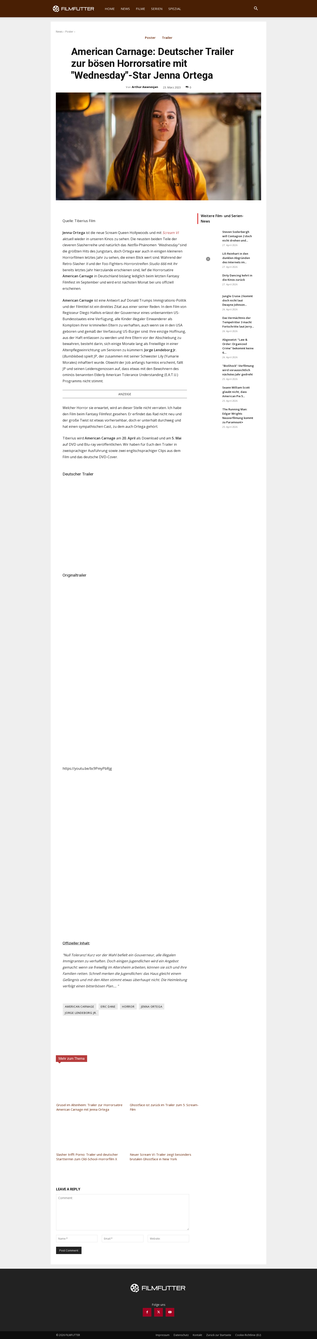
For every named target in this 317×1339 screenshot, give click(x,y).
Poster (69, 31)
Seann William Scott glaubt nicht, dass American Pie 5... (236, 392)
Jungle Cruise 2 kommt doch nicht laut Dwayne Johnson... (237, 300)
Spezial (174, 8)
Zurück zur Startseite (218, 1335)
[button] (256, 9)
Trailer (167, 38)
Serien (156, 8)
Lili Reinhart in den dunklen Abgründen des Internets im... (236, 258)
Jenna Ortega (151, 1006)
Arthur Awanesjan (145, 87)
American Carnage (79, 1006)
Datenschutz (181, 1335)
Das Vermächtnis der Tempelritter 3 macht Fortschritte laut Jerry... (238, 322)
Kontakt (197, 1335)
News (125, 8)
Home (110, 8)
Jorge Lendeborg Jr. (81, 1013)
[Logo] (76, 8)
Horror (128, 1006)
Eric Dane (108, 1006)
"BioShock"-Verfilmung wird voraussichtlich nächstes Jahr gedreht (238, 370)
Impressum (162, 1335)
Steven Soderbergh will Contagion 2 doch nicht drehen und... (237, 236)
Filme (140, 8)
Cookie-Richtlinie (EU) (248, 1335)
